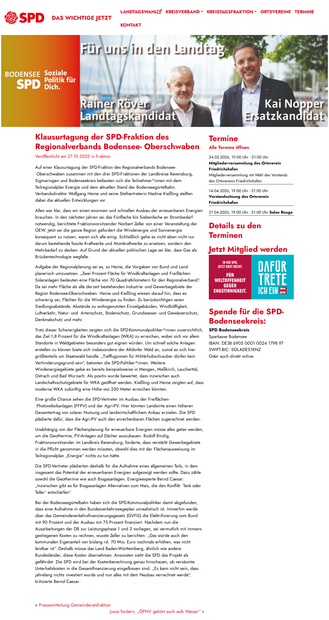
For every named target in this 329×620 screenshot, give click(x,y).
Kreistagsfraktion (230, 11)
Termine (304, 11)
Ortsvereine (275, 11)
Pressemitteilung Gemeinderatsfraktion (75, 605)
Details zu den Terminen (235, 230)
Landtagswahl (141, 11)
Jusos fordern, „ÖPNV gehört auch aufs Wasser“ (155, 611)
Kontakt (130, 25)
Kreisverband (183, 11)
